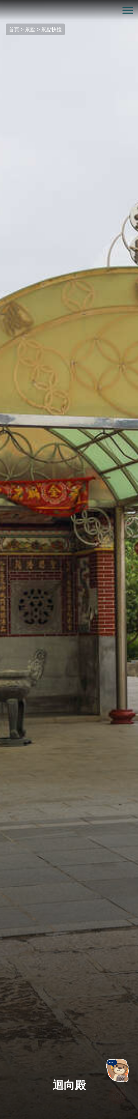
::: (2, 4)
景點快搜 (51, 29)
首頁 (14, 29)
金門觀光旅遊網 (69, 10)
